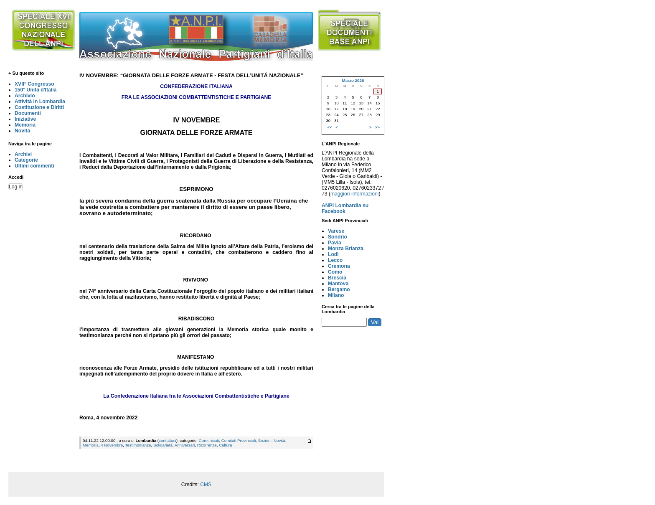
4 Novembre (112, 445)
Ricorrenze (207, 445)
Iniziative (25, 119)
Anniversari (185, 445)
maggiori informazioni (354, 194)
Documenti (28, 113)
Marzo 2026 (353, 80)
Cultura (225, 445)
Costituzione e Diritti (39, 107)
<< (330, 127)
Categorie (26, 160)
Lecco (335, 260)
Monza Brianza (345, 248)
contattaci (167, 440)
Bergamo (339, 289)
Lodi (333, 254)
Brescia (337, 278)
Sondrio (337, 237)
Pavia (334, 243)
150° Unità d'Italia (35, 90)
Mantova (338, 284)
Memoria (25, 125)
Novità (22, 131)
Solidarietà (163, 445)
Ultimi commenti (34, 166)
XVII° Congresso (34, 84)
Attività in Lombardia (40, 101)
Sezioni (265, 440)
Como (335, 272)
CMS (205, 484)
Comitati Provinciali (238, 440)
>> (377, 127)
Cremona (339, 266)
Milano (336, 295)
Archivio (25, 96)
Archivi (23, 154)
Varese (336, 231)
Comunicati (209, 440)
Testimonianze (138, 445)
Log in (16, 187)
